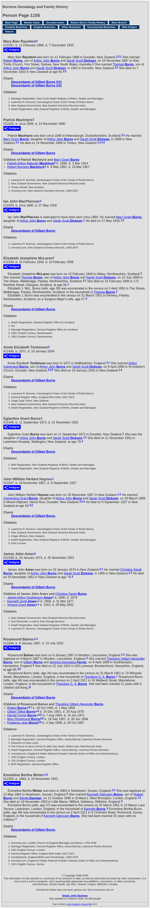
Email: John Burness (75, 895)
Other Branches (71, 27)
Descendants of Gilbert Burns (33, 153)
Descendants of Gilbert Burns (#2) (36, 85)
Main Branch (119, 22)
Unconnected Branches (101, 27)
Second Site (86, 904)
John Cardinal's (74, 904)
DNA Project (129, 27)
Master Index (31, 22)
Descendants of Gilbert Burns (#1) (36, 82)
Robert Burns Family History (88, 22)
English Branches (44, 27)
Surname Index (55, 22)
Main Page (11, 22)
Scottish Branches (16, 27)
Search (9, 31)
